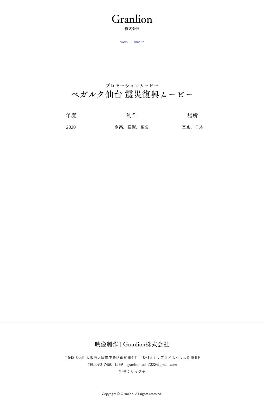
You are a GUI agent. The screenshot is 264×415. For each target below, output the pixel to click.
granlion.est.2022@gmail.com (152, 364)
